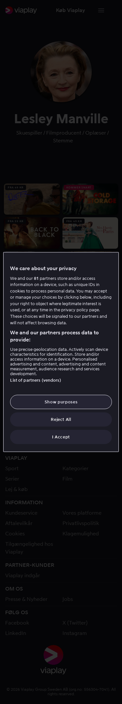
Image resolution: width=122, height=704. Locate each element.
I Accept (61, 437)
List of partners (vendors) (35, 379)
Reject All (61, 419)
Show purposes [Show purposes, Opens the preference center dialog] (61, 401)
